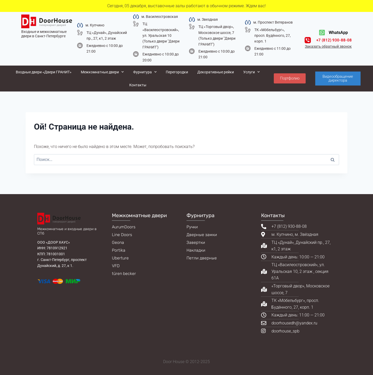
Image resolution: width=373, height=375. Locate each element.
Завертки (196, 242)
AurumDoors (123, 226)
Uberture (120, 258)
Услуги (251, 72)
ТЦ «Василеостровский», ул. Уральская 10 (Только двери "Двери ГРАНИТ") (161, 35)
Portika (118, 250)
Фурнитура (145, 72)
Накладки (196, 250)
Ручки (192, 226)
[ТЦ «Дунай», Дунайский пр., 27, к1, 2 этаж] (80, 32)
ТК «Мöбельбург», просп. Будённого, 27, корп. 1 (272, 36)
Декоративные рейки (215, 72)
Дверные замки (202, 234)
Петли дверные (202, 258)
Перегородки (177, 72)
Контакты (137, 85)
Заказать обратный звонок (328, 46)
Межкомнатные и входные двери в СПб (67, 231)
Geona (118, 242)
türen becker (124, 273)
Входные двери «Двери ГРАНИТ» (43, 72)
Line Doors (122, 234)
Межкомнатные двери (102, 72)
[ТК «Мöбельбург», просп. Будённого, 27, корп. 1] (247, 29)
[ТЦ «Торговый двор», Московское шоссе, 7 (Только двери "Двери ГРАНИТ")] (192, 26)
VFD (116, 265)
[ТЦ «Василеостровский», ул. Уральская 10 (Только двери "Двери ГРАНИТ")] (136, 23)
